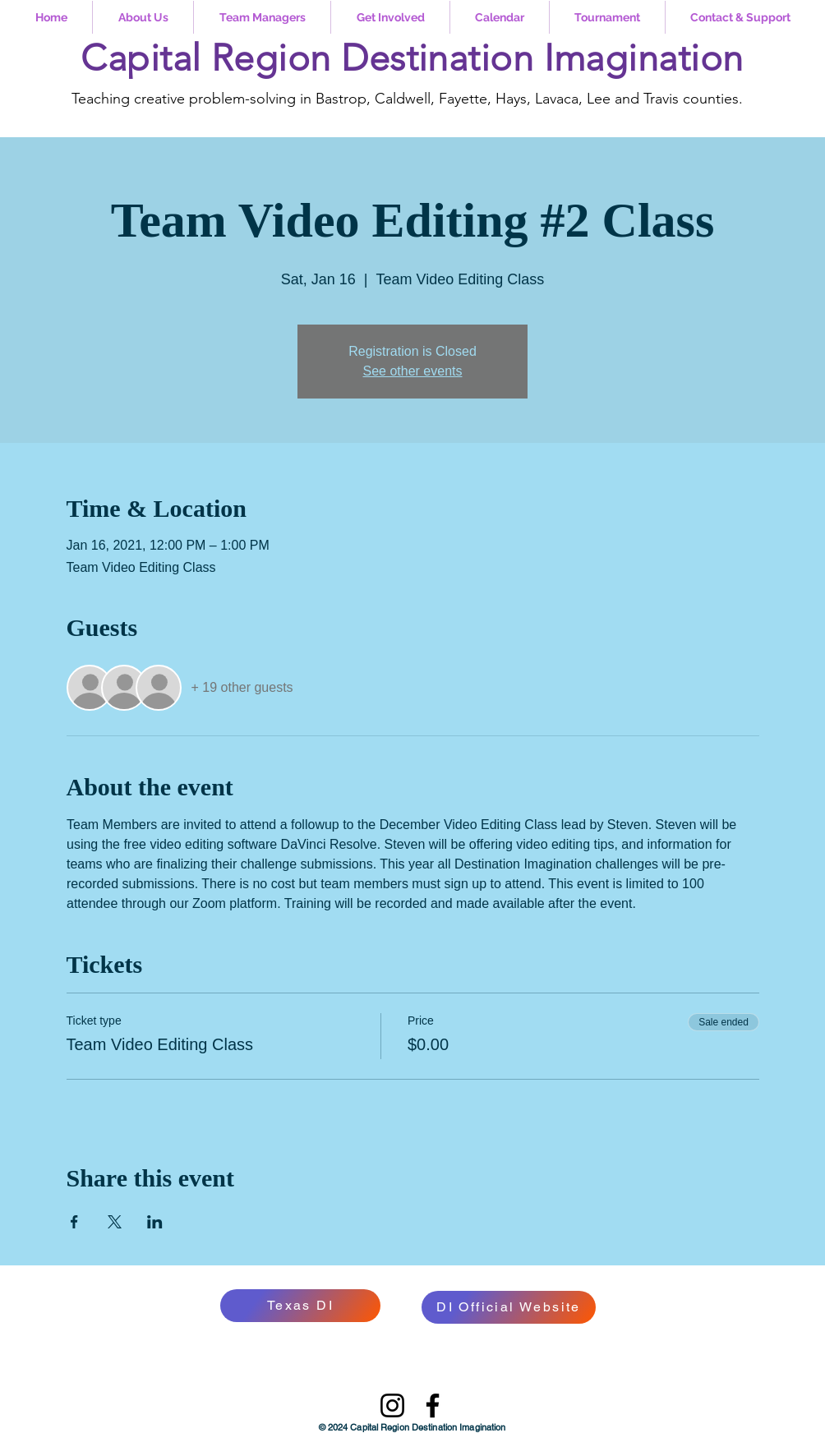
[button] (143, 17)
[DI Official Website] (509, 1307)
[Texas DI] (300, 1305)
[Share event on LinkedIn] (155, 1221)
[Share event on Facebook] (74, 1221)
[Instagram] (392, 1405)
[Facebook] (433, 1405)
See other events (413, 371)
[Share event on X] (114, 1221)
